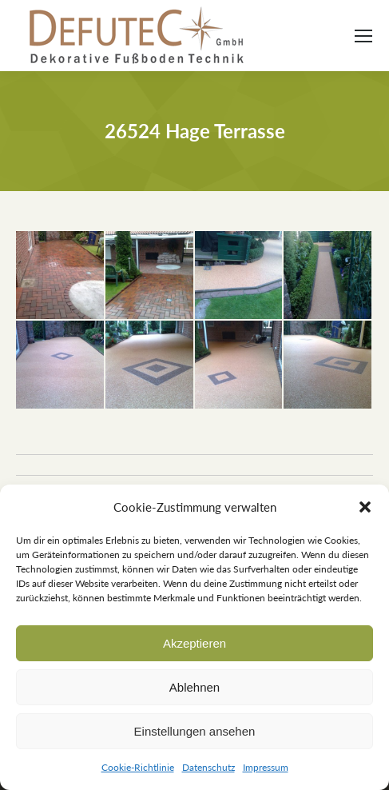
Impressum (265, 767)
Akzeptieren (194, 643)
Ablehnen (194, 687)
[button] (365, 507)
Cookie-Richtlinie (137, 767)
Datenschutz (208, 767)
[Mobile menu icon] (363, 36)
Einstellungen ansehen (195, 731)
